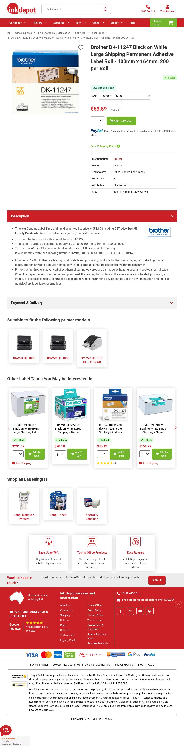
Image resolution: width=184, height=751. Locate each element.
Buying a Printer (39, 664)
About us (65, 605)
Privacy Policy (95, 615)
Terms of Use (94, 620)
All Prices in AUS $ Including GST (38, 597)
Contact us (66, 610)
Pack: (94, 96)
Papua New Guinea (138, 705)
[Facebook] (120, 611)
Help (132, 22)
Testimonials (67, 635)
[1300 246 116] (148, 9)
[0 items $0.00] (163, 23)
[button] (175, 428)
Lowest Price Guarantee (66, 664)
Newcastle (55, 705)
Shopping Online (124, 664)
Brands (115, 22)
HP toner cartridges (151, 697)
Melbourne (124, 701)
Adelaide (157, 701)
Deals (63, 625)
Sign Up (157, 580)
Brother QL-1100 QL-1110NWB (92, 360)
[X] (130, 611)
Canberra (42, 705)
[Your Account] (167, 9)
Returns (64, 620)
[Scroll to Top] (178, 604)
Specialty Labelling (92, 517)
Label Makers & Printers (24, 517)
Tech (78, 22)
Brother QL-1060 (58, 358)
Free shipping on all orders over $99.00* (145, 600)
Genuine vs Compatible (97, 664)
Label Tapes (58, 515)
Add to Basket (121, 120)
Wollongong (88, 705)
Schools (64, 630)
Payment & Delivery (27, 303)
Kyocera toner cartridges (43, 701)
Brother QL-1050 (24, 358)
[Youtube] (140, 611)
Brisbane (137, 701)
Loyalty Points (68, 640)
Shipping (65, 615)
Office (95, 22)
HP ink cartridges (53, 697)
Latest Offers (94, 605)
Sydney (113, 701)
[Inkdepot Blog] (149, 611)
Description (20, 216)
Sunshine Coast (72, 705)
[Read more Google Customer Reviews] (15, 741)
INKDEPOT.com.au (102, 719)
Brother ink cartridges (101, 697)
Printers (37, 22)
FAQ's (151, 664)
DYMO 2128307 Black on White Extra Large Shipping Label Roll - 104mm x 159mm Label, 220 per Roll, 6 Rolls (26, 434)
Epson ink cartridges (127, 697)
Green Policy (94, 610)
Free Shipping (21, 463)
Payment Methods (97, 643)
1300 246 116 (128, 593)
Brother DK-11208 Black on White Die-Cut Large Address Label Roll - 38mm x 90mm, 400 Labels (110, 432)
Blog (140, 664)
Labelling (58, 22)
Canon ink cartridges (76, 697)
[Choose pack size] (124, 96)
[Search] (106, 9)
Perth (147, 701)
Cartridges (15, 22)
